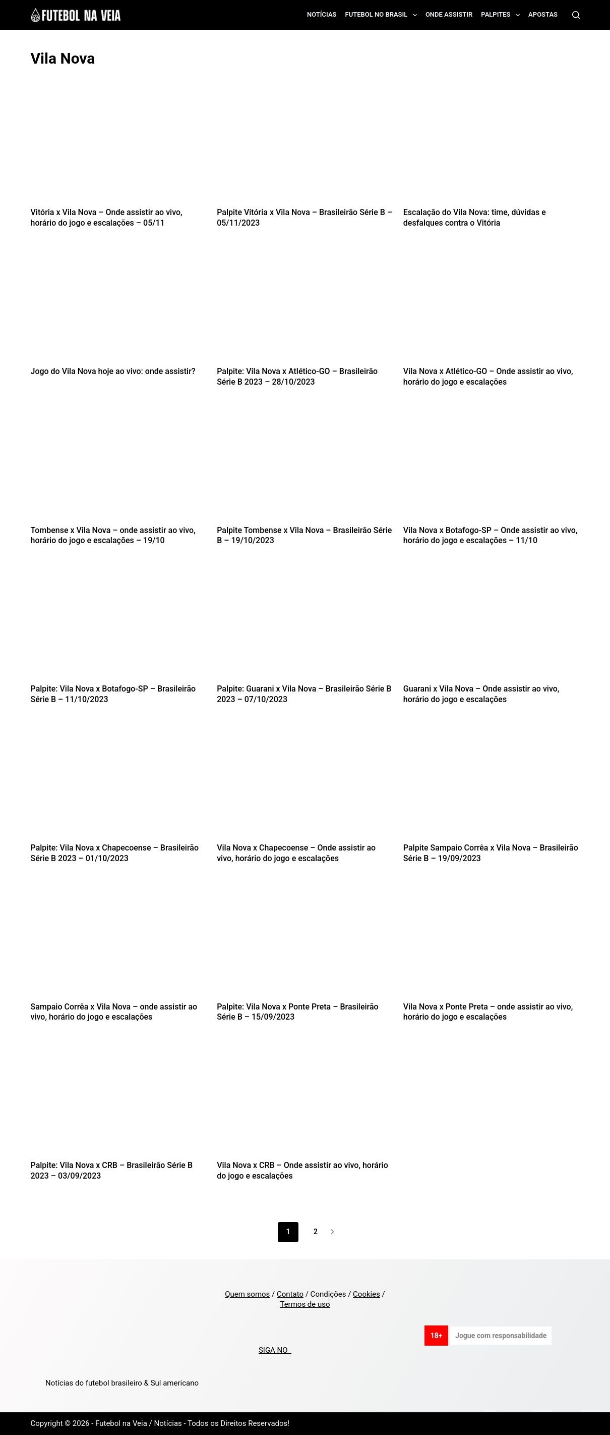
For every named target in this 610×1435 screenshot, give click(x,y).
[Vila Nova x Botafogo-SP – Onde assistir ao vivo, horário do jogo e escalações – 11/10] (491, 466)
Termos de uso (305, 1304)
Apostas (543, 14)
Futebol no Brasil (383, 15)
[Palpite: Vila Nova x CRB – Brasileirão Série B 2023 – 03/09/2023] (119, 1101)
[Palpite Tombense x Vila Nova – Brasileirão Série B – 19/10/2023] (305, 466)
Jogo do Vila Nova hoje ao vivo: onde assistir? (113, 371)
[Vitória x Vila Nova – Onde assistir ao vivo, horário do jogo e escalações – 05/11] (119, 148)
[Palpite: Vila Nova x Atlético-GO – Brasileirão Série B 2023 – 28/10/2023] (305, 307)
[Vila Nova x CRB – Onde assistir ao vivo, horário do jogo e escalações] (305, 1101)
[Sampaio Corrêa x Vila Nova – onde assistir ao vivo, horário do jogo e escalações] (119, 943)
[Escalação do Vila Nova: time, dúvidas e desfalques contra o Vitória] (491, 148)
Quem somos (247, 1294)
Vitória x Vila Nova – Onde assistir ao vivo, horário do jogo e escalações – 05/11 (106, 217)
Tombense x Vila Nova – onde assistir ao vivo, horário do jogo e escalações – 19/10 (113, 535)
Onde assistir (448, 14)
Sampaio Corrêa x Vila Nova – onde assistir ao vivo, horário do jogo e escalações (114, 1012)
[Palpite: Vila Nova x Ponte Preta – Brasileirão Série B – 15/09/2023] (305, 943)
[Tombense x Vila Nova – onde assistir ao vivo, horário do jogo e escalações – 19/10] (119, 466)
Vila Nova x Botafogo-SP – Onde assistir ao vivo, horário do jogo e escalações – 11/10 (490, 535)
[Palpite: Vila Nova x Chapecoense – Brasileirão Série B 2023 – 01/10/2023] (119, 784)
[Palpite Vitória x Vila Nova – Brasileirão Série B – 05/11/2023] (305, 148)
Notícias (322, 14)
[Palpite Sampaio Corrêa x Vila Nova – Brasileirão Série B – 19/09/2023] (491, 784)
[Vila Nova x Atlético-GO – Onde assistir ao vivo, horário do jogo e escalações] (491, 307)
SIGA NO (275, 1350)
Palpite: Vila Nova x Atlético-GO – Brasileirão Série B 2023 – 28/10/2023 (297, 376)
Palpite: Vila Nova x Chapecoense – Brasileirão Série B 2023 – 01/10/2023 (115, 853)
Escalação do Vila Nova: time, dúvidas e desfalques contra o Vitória (474, 217)
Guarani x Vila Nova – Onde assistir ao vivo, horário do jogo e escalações (481, 694)
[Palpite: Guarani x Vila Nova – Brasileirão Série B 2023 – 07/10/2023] (305, 625)
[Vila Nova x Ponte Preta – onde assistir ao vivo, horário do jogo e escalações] (491, 943)
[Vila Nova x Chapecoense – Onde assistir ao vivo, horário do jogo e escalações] (305, 784)
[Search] (576, 15)
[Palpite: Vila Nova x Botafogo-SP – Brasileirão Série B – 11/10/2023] (119, 625)
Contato (290, 1294)
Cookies (366, 1294)
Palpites (502, 15)
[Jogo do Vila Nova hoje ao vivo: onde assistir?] (119, 307)
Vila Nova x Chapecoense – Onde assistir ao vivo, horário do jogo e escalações (296, 853)
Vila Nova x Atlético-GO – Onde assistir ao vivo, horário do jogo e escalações (488, 376)
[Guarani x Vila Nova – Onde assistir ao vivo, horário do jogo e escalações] (491, 625)
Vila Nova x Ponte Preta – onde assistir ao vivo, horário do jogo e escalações (488, 1012)
